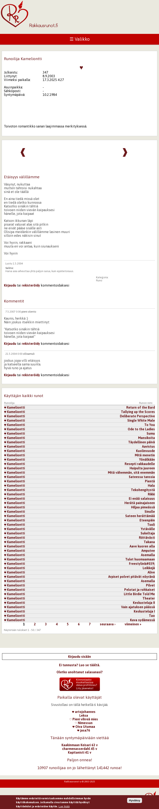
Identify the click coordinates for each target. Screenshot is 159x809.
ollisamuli (29, 353)
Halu (151, 485)
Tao (152, 615)
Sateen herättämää (140, 516)
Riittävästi (147, 537)
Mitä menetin (145, 455)
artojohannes (83, 712)
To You (149, 425)
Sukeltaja (148, 533)
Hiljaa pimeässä (143, 507)
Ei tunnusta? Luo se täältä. (79, 665)
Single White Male (141, 420)
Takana (149, 542)
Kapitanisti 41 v (79, 752)
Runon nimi (145, 402)
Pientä (150, 481)
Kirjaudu (10, 285)
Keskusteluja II (144, 602)
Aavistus (148, 446)
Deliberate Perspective (137, 416)
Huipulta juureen (142, 468)
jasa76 (83, 730)
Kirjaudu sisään (79, 656)
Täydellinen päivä (141, 442)
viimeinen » (133, 624)
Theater (148, 598)
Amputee (148, 550)
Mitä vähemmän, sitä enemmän (131, 472)
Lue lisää (64, 807)
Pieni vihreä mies (84, 719)
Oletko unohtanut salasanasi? (80, 672)
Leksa (83, 715)
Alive (151, 572)
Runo (99, 280)
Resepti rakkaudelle (140, 464)
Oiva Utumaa (83, 726)
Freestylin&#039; (142, 563)
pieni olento (29, 311)
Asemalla (148, 555)
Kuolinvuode (145, 451)
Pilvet (150, 585)
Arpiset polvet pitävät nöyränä (131, 576)
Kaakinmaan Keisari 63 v (79, 745)
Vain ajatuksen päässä (138, 607)
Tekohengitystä (143, 490)
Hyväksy (134, 801)
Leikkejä (149, 568)
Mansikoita (146, 438)
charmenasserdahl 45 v (79, 749)
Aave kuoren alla (142, 546)
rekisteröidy (31, 285)
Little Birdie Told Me (139, 594)
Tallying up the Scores (138, 412)
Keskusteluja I (144, 611)
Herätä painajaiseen (139, 503)
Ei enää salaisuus (142, 498)
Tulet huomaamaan (140, 559)
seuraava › (108, 624)
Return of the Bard (140, 407)
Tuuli (151, 524)
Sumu (151, 433)
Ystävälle (148, 529)
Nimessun (84, 723)
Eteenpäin (147, 520)
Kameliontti (14, 407)
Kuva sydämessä (142, 620)
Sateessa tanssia (142, 477)
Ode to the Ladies (141, 429)
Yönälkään (147, 459)
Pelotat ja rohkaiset (139, 589)
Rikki (151, 494)
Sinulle (150, 511)
